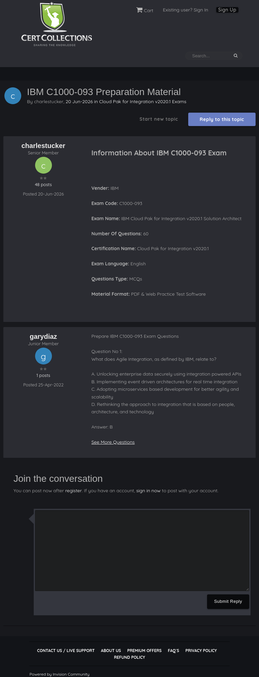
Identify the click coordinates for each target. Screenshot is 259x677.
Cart (144, 10)
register (73, 490)
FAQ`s (173, 650)
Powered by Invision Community (59, 673)
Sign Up (227, 9)
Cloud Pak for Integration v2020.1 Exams (142, 101)
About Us (111, 650)
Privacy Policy (201, 650)
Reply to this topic (222, 119)
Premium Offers (144, 650)
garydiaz (43, 336)
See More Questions (113, 442)
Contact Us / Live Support (66, 650)
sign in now (148, 490)
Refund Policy (129, 656)
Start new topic (159, 119)
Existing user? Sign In (185, 10)
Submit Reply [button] (228, 601)
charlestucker (48, 101)
